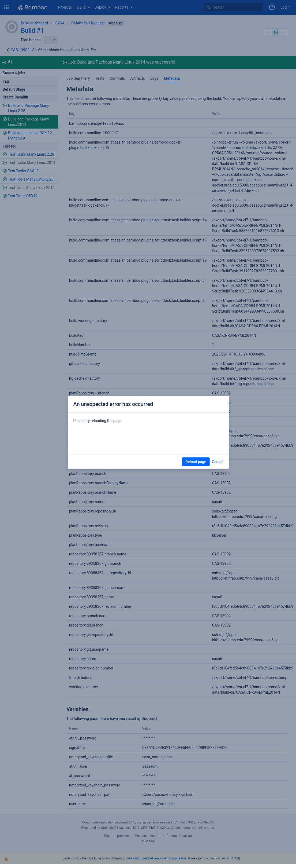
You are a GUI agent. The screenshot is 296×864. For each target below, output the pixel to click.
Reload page (195, 462)
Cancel (217, 462)
